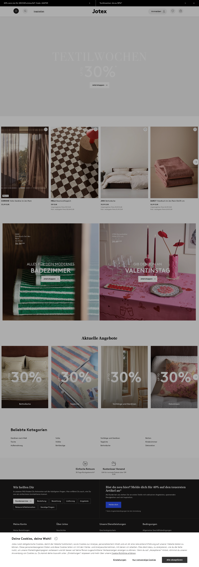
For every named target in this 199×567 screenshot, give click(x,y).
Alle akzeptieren (175, 560)
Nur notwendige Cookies (144, 560)
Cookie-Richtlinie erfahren (124, 553)
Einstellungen (119, 560)
